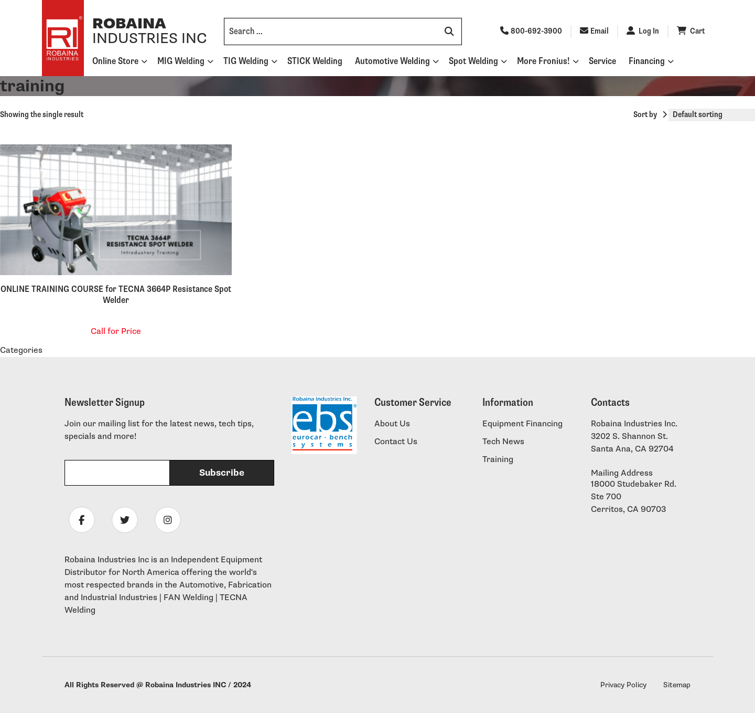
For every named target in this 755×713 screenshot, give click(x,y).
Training (497, 459)
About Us (392, 423)
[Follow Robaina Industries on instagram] (168, 520)
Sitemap (677, 685)
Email (594, 31)
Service (602, 61)
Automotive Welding (392, 61)
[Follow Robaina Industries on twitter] (125, 520)
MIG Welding (180, 61)
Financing (647, 61)
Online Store (115, 61)
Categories (21, 350)
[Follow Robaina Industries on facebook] (82, 520)
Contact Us (395, 441)
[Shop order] (711, 115)
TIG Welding (245, 61)
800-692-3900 (531, 31)
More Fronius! (543, 61)
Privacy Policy (623, 685)
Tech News (503, 441)
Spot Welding (473, 61)
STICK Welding (314, 61)
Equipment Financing (522, 423)
